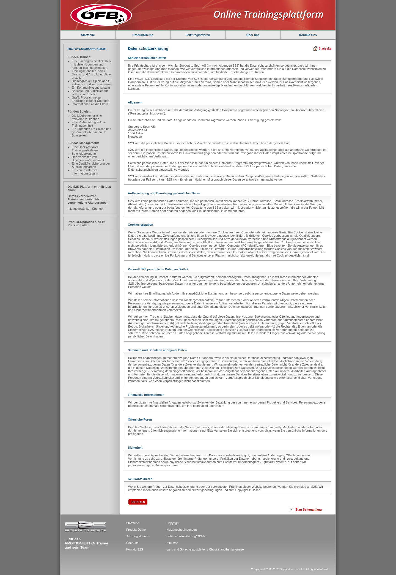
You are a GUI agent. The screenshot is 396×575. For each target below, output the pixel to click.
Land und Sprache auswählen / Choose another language (205, 549)
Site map (172, 542)
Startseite (88, 35)
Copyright (172, 523)
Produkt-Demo (143, 35)
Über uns (253, 35)
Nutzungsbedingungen (181, 529)
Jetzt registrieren (198, 35)
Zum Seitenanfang (309, 509)
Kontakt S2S (308, 35)
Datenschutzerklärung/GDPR (185, 536)
